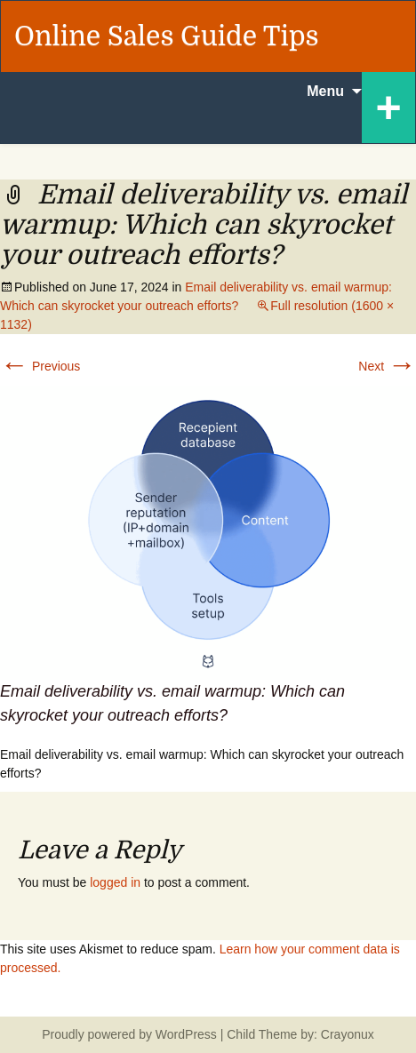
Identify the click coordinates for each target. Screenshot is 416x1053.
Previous (40, 366)
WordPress (186, 1034)
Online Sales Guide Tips (166, 36)
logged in (115, 882)
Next (387, 366)
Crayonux (345, 1034)
